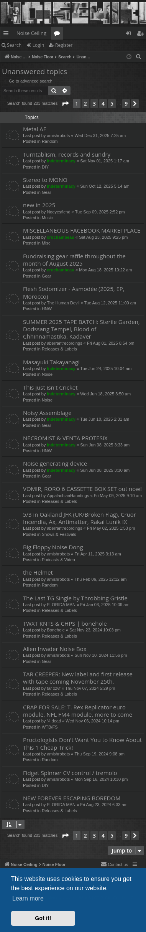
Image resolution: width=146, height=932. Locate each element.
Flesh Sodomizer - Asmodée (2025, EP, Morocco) (74, 292)
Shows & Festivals (59, 534)
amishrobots (58, 135)
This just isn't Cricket (50, 387)
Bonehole (56, 630)
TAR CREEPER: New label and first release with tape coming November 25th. (78, 677)
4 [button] (103, 103)
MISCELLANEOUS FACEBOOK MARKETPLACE (81, 230)
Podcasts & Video (58, 559)
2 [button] (85, 103)
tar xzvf (53, 688)
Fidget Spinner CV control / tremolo (70, 773)
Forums (58, 35)
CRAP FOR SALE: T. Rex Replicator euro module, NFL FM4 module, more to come (77, 710)
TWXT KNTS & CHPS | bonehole (65, 623)
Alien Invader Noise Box (55, 649)
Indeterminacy (61, 161)
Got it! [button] (43, 918)
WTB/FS (50, 727)
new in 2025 (39, 205)
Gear (46, 192)
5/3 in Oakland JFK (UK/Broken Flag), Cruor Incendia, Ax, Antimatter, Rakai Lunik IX (79, 518)
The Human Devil (63, 303)
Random (50, 141)
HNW (47, 308)
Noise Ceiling (31, 33)
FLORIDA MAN (61, 604)
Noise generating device (55, 463)
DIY (45, 167)
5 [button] (111, 103)
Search (14, 45)
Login (38, 45)
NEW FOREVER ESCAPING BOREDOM (72, 798)
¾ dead (54, 721)
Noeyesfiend (58, 212)
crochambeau (60, 237)
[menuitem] (138, 57)
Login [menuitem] (129, 35)
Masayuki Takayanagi (51, 362)
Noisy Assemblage (47, 412)
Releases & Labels (59, 349)
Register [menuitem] (142, 35)
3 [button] (94, 103)
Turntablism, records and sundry (66, 154)
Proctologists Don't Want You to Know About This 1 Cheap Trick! (82, 743)
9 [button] (126, 103)
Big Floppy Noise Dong (53, 547)
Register (63, 45)
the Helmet (38, 572)
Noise (47, 374)
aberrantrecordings (64, 343)
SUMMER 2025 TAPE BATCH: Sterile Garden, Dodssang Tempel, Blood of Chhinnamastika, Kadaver (81, 329)
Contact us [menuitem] (114, 864)
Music (47, 217)
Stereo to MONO (45, 179)
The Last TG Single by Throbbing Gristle (75, 598)
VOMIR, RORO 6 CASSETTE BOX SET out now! (82, 488)
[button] (65, 103)
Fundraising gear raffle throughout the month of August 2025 (74, 259)
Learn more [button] (28, 898)
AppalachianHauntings (68, 495)
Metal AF (34, 129)
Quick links (7, 35)
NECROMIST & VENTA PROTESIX (65, 438)
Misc (46, 243)
